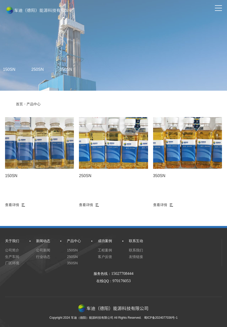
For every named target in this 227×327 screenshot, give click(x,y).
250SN (37, 69)
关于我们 (12, 241)
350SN (66, 69)
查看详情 (15, 205)
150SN (11, 176)
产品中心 (33, 104)
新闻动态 (43, 241)
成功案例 (105, 241)
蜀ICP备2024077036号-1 (161, 317)
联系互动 (136, 241)
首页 (19, 104)
